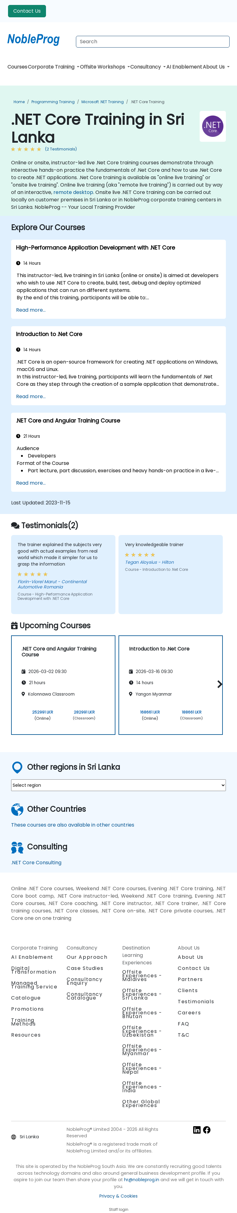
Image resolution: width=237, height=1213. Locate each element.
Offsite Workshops (103, 66)
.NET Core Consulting (36, 862)
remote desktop (73, 192)
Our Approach (87, 957)
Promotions (27, 1009)
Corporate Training (52, 66)
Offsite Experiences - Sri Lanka (142, 994)
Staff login (118, 1209)
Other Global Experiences (141, 1103)
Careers (189, 1012)
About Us (214, 66)
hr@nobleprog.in (141, 1180)
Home (19, 101)
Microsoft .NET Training (102, 101)
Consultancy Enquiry (85, 981)
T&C (184, 1034)
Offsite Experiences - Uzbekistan (142, 1031)
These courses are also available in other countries (72, 824)
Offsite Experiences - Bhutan (142, 1012)
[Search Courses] (153, 42)
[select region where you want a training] (118, 785)
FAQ (183, 1023)
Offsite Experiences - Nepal (142, 1068)
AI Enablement (184, 66)
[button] (218, 684)
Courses (17, 66)
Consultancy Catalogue (85, 996)
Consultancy (146, 66)
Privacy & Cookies (118, 1196)
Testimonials (196, 1001)
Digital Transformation (33, 970)
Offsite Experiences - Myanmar (142, 1049)
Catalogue (26, 997)
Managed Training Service (34, 984)
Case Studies (85, 968)
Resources (26, 1034)
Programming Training (53, 101)
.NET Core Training (147, 101)
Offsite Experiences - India (142, 1087)
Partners (190, 979)
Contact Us (27, 11)
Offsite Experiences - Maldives (142, 975)
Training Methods (23, 1022)
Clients (188, 990)
